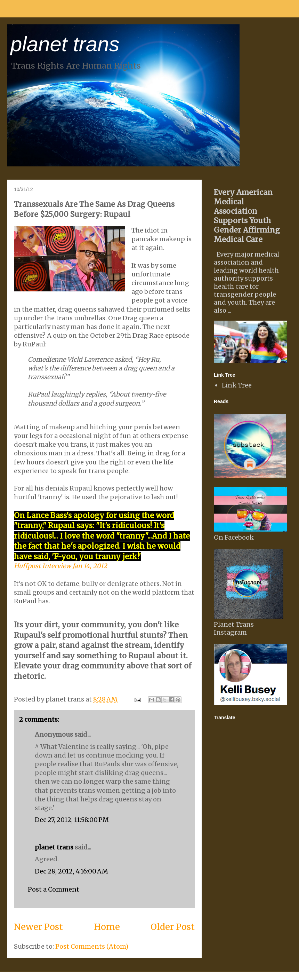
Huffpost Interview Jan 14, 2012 (60, 566)
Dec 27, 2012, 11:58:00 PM (72, 820)
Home (107, 926)
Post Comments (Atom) (91, 946)
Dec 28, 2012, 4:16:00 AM (71, 871)
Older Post (173, 926)
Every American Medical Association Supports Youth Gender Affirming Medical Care (247, 216)
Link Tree (237, 385)
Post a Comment (53, 889)
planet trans (65, 44)
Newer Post (38, 926)
